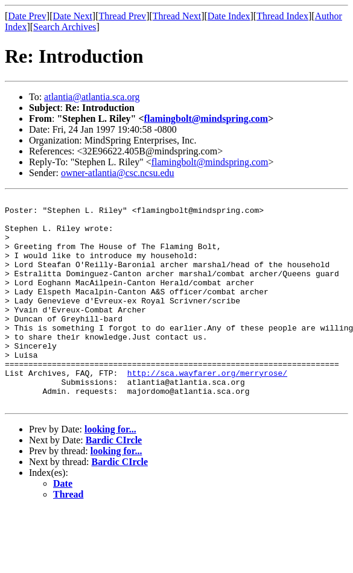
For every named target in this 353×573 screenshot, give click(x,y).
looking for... (110, 471)
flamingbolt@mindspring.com (206, 118)
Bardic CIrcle (114, 481)
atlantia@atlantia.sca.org (91, 97)
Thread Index (282, 16)
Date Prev (27, 16)
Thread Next (177, 16)
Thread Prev (122, 16)
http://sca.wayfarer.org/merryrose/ (207, 409)
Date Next (72, 16)
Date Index (229, 16)
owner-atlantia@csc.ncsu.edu (117, 173)
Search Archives (64, 27)
